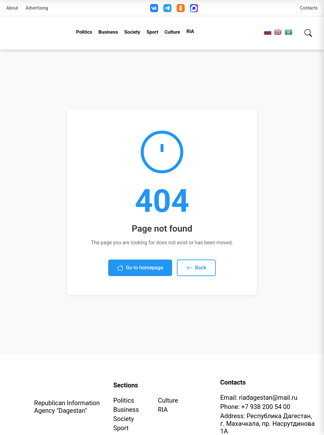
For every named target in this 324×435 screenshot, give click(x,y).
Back (196, 268)
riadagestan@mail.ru (268, 397)
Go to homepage (140, 268)
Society (132, 32)
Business (108, 32)
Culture (172, 32)
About (12, 7)
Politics (84, 32)
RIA (190, 31)
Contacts (309, 7)
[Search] (308, 33)
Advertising (37, 7)
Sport (152, 32)
